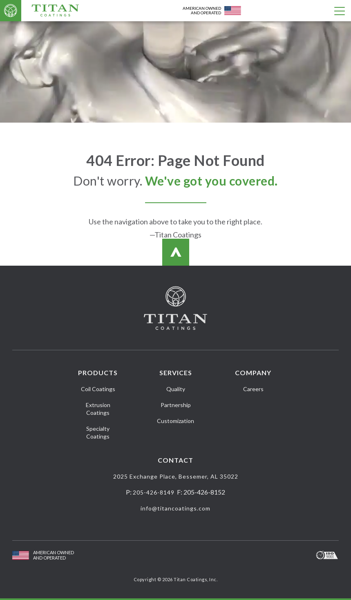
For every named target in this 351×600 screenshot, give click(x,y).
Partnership (176, 404)
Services (175, 372)
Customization (175, 420)
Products (98, 372)
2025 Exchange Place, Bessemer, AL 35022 (175, 476)
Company (253, 372)
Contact (175, 460)
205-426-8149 (153, 492)
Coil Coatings (98, 388)
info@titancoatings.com (175, 508)
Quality (175, 388)
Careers (253, 388)
